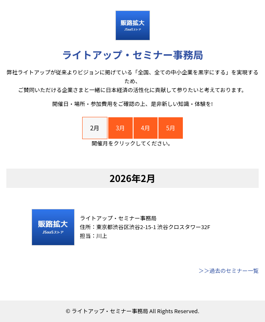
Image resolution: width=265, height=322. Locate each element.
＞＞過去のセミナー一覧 (228, 270)
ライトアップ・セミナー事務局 (132, 54)
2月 (94, 128)
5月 (170, 128)
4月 (145, 128)
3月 (120, 128)
